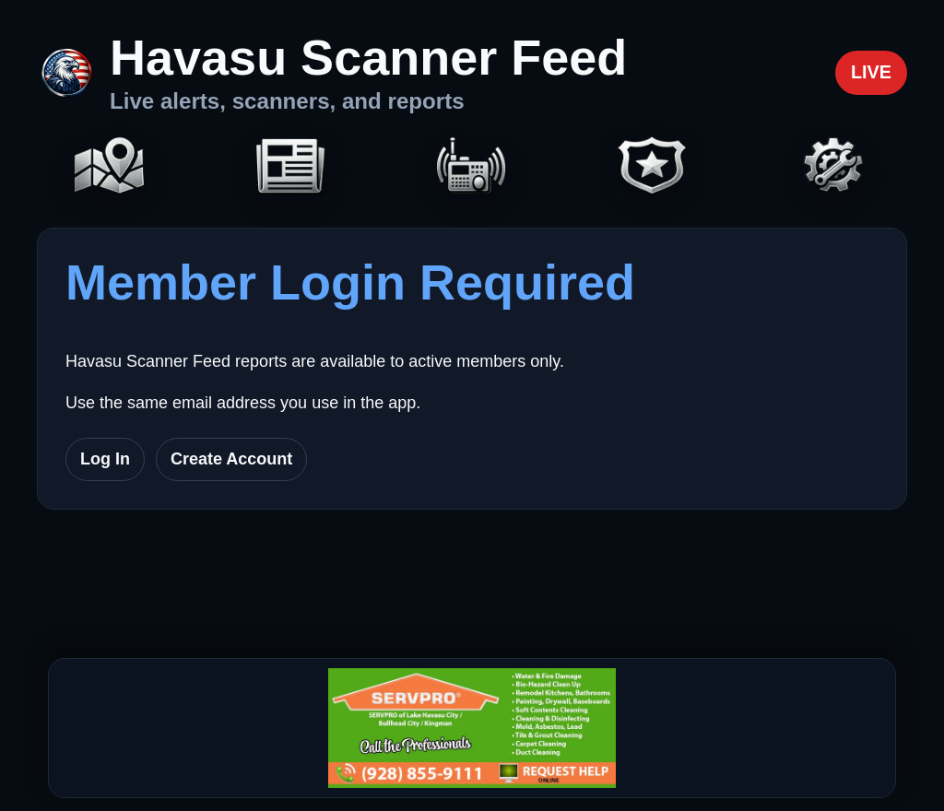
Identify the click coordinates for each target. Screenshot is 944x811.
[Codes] (653, 167)
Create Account (231, 459)
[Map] (110, 167)
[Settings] (834, 167)
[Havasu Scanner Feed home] (332, 72)
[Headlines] (290, 167)
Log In (105, 459)
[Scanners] (472, 167)
